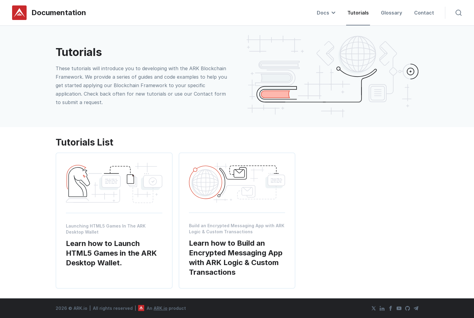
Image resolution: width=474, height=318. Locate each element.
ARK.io (160, 308)
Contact (424, 13)
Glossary (391, 13)
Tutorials (358, 13)
